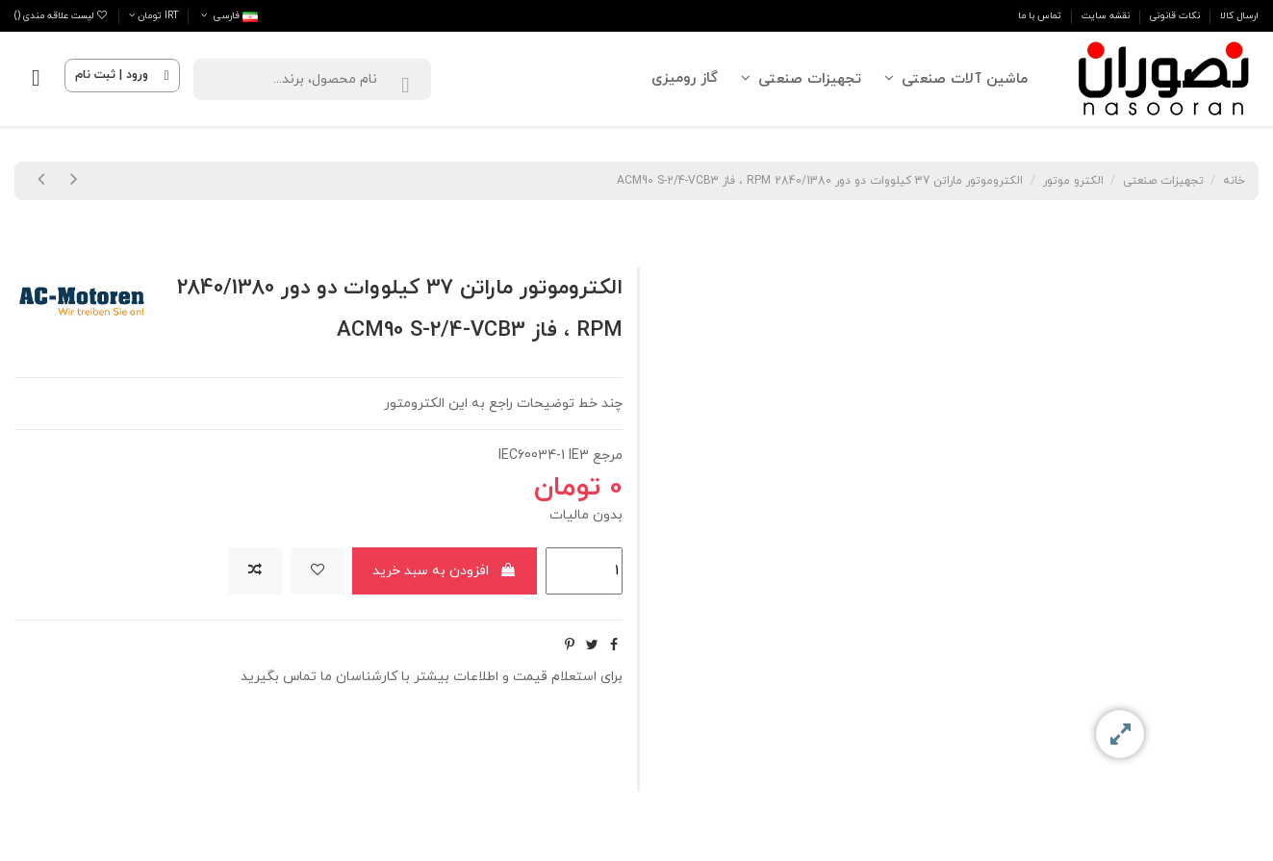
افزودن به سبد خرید (444, 571)
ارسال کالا (1238, 16)
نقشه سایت (1104, 16)
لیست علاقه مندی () (61, 16)
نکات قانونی (1173, 16)
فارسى (228, 16)
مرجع (608, 455)
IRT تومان (153, 16)
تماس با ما (1039, 16)
